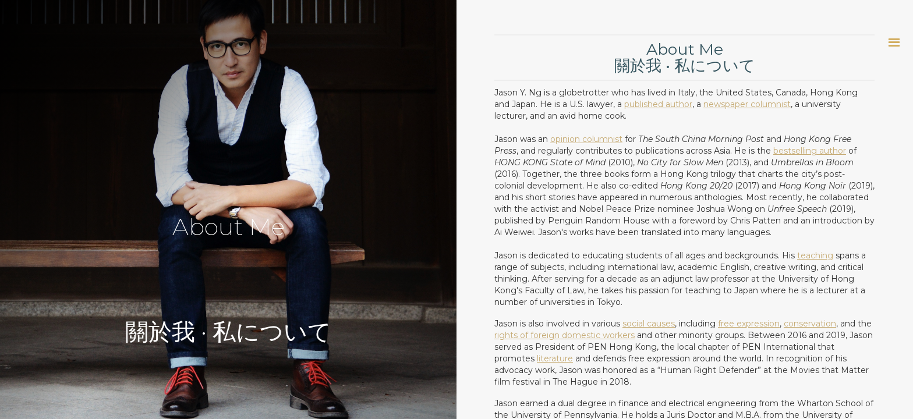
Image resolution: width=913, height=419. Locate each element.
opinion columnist (586, 139)
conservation (810, 323)
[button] (894, 42)
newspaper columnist (747, 104)
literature (555, 358)
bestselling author (809, 150)
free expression (749, 323)
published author (658, 104)
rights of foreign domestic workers (564, 335)
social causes (648, 323)
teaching (815, 255)
